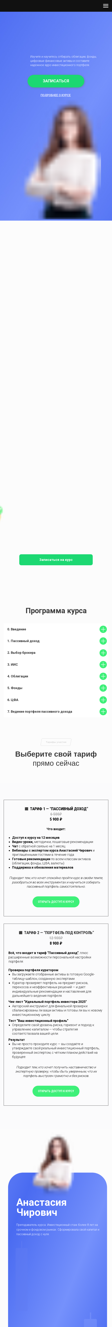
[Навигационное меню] (105, 6)
